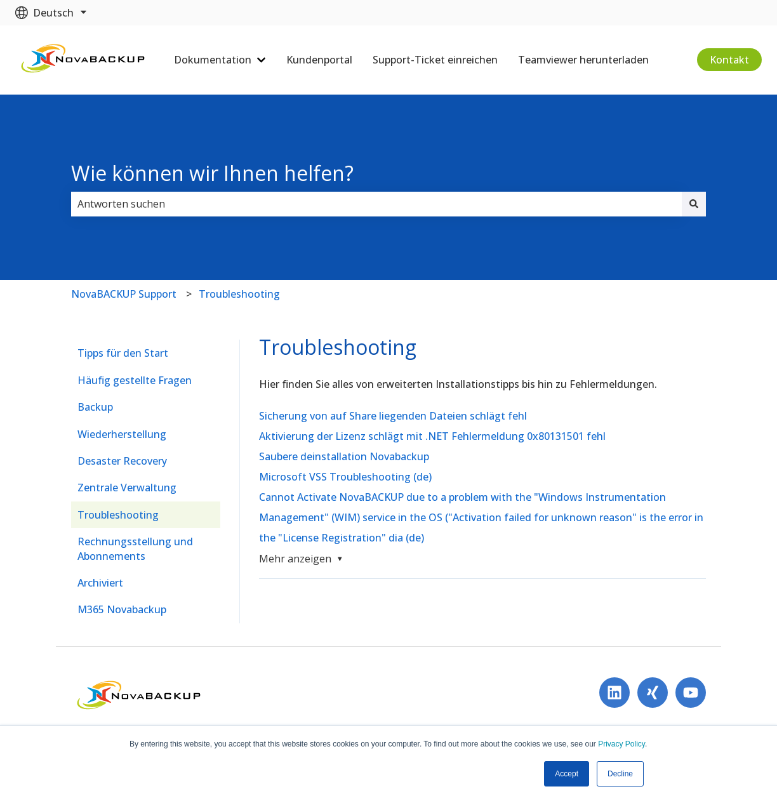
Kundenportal (319, 60)
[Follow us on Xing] (652, 692)
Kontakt (729, 60)
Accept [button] (566, 773)
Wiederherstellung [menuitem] (121, 434)
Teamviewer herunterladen (583, 60)
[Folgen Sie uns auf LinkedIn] (614, 692)
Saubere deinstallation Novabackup (344, 456)
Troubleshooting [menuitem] (118, 515)
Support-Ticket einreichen (435, 60)
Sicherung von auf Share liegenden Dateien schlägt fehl (393, 416)
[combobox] (376, 204)
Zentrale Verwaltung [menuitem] (126, 487)
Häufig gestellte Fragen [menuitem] (134, 380)
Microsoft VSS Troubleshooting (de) (345, 477)
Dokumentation (212, 60)
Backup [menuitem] (95, 407)
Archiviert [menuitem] (100, 583)
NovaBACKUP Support (123, 294)
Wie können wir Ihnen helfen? (212, 173)
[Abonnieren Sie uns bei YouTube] (690, 692)
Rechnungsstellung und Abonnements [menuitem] (135, 548)
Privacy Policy (621, 744)
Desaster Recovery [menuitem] (122, 461)
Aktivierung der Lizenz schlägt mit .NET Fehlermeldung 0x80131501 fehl (432, 436)
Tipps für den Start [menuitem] (122, 353)
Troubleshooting (239, 294)
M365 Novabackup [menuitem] (121, 609)
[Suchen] (694, 204)
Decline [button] (620, 773)
